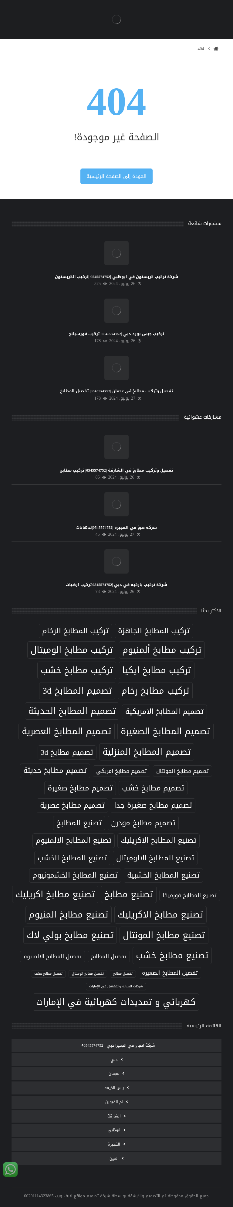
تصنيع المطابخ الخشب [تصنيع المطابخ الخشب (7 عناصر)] (72, 858)
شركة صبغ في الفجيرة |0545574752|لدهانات (116, 527)
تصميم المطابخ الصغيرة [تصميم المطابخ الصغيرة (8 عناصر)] (165, 731)
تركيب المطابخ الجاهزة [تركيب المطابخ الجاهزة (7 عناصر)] (154, 631)
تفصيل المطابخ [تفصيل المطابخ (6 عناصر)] (109, 956)
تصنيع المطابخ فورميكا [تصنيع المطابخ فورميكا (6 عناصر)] (190, 895)
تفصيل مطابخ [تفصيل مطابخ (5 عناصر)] (123, 973)
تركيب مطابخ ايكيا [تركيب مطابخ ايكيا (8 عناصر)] (156, 670)
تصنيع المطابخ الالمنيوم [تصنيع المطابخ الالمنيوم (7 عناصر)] (73, 840)
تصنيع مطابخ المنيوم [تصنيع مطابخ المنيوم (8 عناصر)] (68, 914)
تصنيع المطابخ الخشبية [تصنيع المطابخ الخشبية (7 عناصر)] (163, 875)
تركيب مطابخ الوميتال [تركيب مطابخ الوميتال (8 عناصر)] (72, 649)
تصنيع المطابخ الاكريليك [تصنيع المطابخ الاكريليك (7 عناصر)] (158, 840)
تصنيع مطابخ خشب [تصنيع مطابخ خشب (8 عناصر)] (172, 955)
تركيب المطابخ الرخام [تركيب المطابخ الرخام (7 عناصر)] (75, 631)
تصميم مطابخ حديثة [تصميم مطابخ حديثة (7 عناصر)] (55, 770)
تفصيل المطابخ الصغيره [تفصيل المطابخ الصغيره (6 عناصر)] (170, 972)
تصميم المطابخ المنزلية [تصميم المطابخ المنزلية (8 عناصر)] (147, 751)
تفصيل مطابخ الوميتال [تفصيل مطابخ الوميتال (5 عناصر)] (88, 973)
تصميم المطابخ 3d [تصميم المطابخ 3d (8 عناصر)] (77, 690)
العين (114, 1158)
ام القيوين (114, 1102)
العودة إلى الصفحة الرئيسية (116, 176)
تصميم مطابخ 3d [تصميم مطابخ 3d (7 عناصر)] (67, 752)
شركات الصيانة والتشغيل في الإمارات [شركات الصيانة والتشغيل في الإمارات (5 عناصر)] (116, 986)
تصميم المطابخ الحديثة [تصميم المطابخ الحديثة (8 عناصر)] (72, 710)
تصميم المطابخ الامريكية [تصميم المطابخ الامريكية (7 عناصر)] (164, 711)
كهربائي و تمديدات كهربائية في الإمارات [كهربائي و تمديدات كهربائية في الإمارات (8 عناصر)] (116, 1001)
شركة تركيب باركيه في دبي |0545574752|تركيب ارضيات (116, 584)
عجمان (114, 1073)
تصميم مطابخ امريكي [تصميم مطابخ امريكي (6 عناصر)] (121, 771)
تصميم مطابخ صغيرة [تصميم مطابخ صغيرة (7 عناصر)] (80, 788)
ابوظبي (114, 1130)
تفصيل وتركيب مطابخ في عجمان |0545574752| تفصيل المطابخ (116, 391)
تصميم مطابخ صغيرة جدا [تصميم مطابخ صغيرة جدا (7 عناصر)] (153, 805)
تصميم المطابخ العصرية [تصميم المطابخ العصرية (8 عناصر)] (66, 731)
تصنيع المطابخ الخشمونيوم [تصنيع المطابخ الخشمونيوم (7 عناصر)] (75, 875)
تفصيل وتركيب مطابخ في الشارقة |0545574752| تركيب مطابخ (116, 470)
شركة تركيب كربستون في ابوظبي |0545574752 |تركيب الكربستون (116, 276)
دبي (114, 1059)
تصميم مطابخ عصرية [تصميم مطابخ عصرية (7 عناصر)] (72, 805)
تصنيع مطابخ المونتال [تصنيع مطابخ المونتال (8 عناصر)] (164, 935)
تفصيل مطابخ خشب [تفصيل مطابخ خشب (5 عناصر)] (48, 973)
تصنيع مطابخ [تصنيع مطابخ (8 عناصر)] (128, 894)
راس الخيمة (114, 1087)
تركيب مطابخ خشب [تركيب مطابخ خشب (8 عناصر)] (77, 670)
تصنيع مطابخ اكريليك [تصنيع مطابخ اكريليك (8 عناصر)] (55, 894)
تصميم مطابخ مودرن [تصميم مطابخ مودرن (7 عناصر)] (143, 823)
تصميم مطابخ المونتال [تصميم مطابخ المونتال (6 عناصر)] (182, 771)
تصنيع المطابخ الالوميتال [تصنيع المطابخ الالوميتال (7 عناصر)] (155, 858)
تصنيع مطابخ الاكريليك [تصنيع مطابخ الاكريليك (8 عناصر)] (160, 914)
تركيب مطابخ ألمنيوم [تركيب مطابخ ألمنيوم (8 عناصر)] (161, 649)
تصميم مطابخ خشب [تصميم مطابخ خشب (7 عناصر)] (153, 788)
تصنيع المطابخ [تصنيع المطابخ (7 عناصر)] (79, 823)
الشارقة (114, 1116)
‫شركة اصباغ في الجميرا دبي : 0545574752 (119, 1045)
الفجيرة (114, 1144)
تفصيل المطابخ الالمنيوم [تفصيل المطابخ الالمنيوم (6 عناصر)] (52, 956)
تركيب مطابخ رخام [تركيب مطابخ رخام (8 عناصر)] (155, 690)
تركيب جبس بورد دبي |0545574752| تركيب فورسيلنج (116, 334)
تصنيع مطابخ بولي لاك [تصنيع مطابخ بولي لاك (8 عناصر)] (70, 935)
